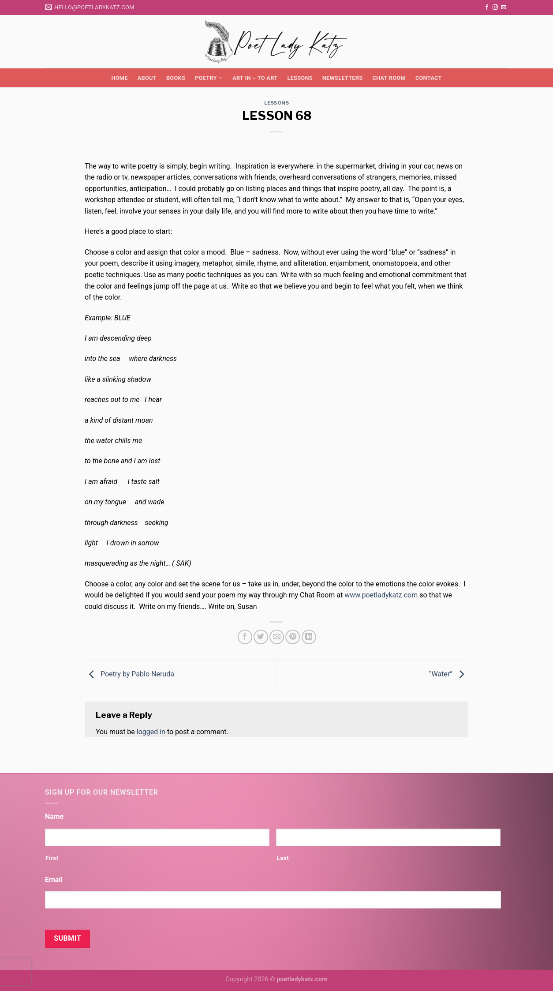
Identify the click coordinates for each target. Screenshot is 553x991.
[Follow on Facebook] (486, 7)
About (147, 78)
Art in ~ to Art (254, 78)
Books (175, 78)
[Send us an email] (503, 7)
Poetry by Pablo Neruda (129, 674)
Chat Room (388, 78)
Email (54, 879)
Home (119, 78)
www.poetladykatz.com (381, 595)
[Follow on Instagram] (495, 7)
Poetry (209, 78)
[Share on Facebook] (245, 637)
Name (54, 816)
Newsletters (342, 78)
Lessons (299, 78)
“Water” (448, 674)
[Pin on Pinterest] (292, 637)
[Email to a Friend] (276, 637)
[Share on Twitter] (261, 637)
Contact (428, 78)
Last (282, 858)
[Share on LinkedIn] (309, 637)
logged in (151, 732)
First (52, 858)
